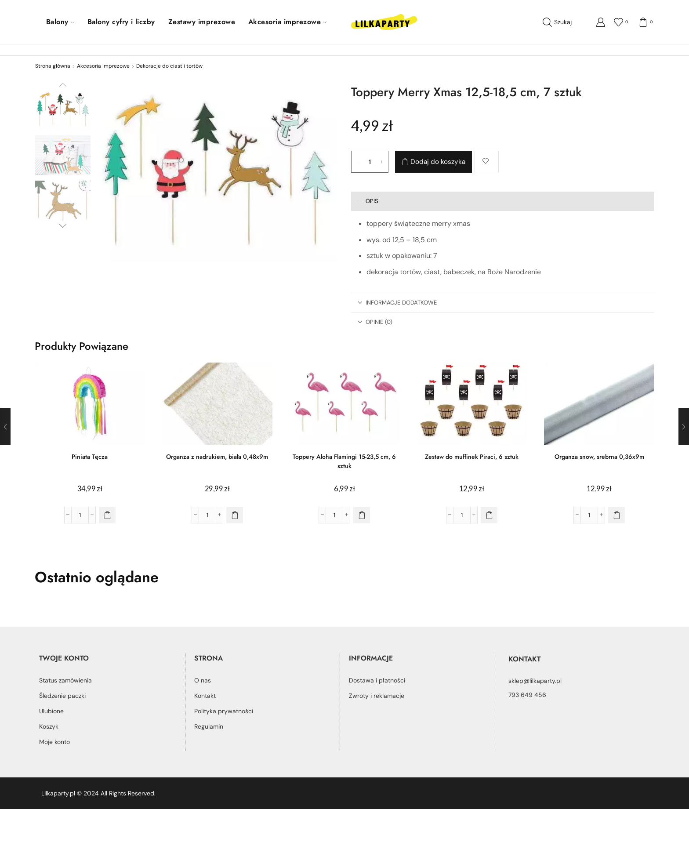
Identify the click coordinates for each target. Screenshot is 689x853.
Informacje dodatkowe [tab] (397, 302)
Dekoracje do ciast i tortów (169, 65)
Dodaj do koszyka (437, 161)
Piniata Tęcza (90, 456)
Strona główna (52, 65)
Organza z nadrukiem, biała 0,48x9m (217, 456)
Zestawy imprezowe (201, 22)
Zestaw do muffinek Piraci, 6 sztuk (472, 456)
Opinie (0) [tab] (375, 322)
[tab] (502, 201)
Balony (60, 22)
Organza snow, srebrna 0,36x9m (599, 456)
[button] (107, 515)
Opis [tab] (368, 201)
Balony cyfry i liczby (121, 22)
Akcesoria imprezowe (287, 22)
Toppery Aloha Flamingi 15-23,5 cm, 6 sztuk (344, 461)
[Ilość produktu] (370, 162)
